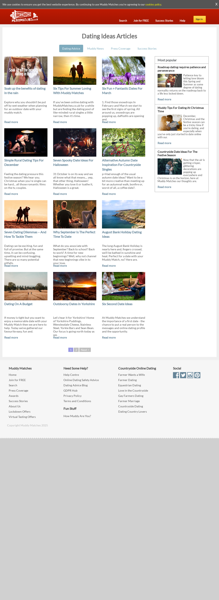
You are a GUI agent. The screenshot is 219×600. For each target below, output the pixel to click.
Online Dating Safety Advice (81, 380)
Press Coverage (120, 48)
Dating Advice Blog (75, 385)
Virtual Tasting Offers (22, 416)
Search (13, 385)
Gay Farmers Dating (130, 395)
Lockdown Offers (19, 411)
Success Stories (147, 48)
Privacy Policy (72, 395)
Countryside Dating (130, 406)
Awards (13, 395)
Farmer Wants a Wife (131, 374)
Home (12, 374)
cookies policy (153, 4)
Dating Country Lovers (132, 411)
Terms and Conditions (77, 401)
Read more (11, 122)
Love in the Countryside (133, 390)
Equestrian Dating (129, 385)
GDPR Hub (70, 390)
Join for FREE (17, 380)
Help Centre (71, 374)
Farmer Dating (127, 380)
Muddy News (95, 48)
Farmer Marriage (129, 401)
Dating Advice (71, 48)
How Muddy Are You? (77, 416)
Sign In (199, 19)
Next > (85, 350)
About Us (14, 406)
